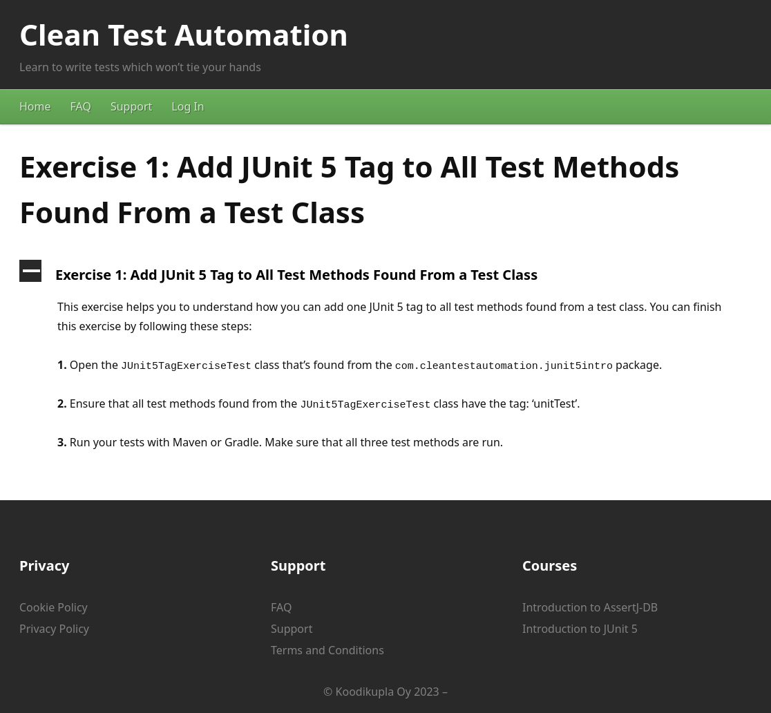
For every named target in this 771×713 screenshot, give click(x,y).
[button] (385, 275)
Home (35, 106)
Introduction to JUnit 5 (580, 628)
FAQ (80, 106)
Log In (187, 106)
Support (131, 106)
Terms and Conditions (327, 650)
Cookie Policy (53, 607)
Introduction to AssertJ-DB (590, 607)
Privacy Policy (54, 628)
